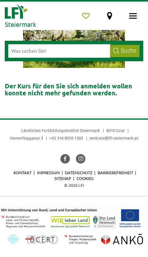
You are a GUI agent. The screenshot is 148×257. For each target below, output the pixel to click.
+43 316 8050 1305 (66, 137)
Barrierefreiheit (115, 172)
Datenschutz (78, 172)
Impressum (48, 172)
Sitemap (62, 178)
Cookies (85, 178)
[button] (65, 159)
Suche (124, 50)
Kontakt (23, 172)
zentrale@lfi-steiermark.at (113, 137)
